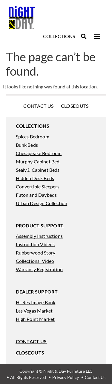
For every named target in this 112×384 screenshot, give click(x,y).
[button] (83, 36)
